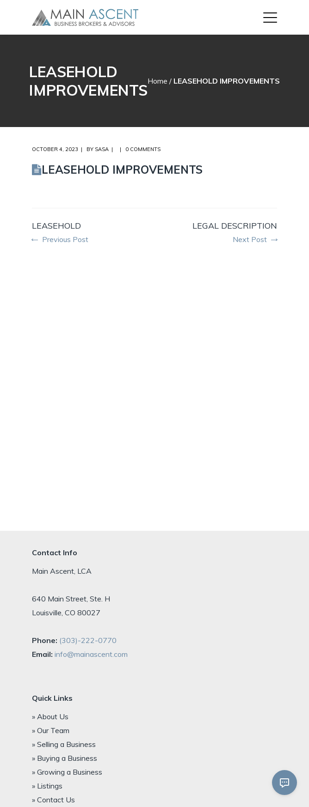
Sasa (102, 149)
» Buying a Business (64, 758)
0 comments (143, 149)
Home (157, 80)
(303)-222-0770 (88, 640)
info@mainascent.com (91, 654)
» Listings (47, 785)
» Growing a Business (67, 772)
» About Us (50, 716)
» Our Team (50, 730)
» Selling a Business (64, 744)
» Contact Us (53, 799)
